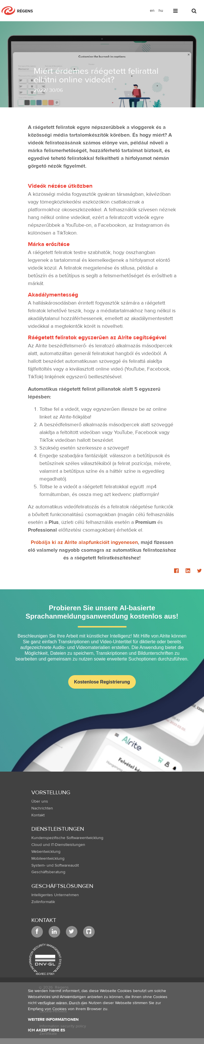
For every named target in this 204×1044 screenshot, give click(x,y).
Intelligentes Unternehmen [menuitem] (55, 895)
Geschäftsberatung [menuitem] (48, 872)
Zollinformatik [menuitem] (43, 901)
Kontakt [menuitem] (38, 815)
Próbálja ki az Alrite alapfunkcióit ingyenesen (84, 542)
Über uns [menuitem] (39, 801)
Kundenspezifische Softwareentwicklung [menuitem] (67, 837)
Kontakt (43, 920)
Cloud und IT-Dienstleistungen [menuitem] (58, 844)
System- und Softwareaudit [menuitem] (55, 865)
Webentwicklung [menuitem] (45, 851)
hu (161, 10)
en (152, 10)
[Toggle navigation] (176, 12)
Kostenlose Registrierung (102, 681)
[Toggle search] (194, 12)
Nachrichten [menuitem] (42, 808)
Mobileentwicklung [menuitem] (47, 858)
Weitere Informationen (53, 1019)
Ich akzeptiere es (46, 1030)
